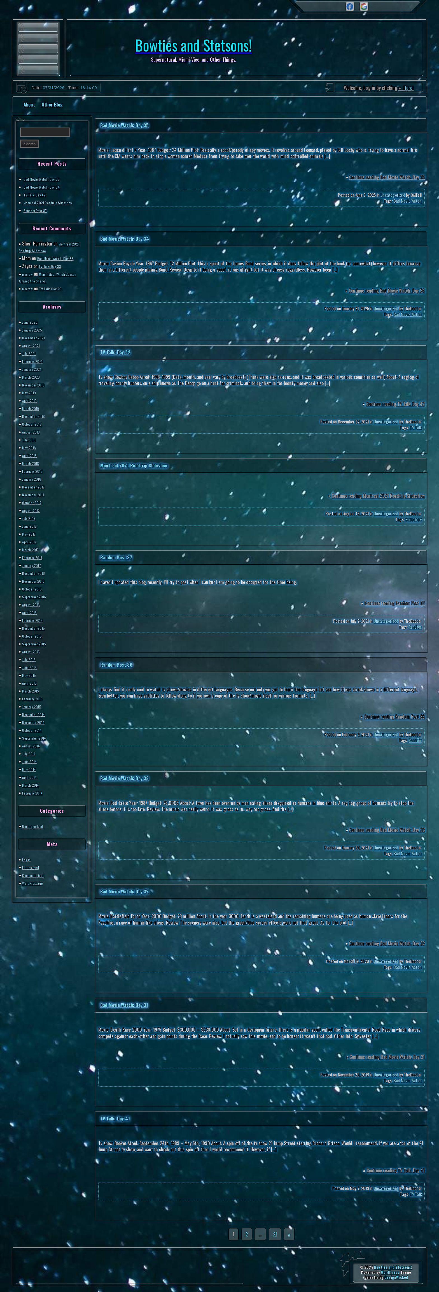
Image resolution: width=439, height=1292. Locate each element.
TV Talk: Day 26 (55, 288)
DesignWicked (396, 1277)
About (29, 104)
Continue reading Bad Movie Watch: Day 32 (387, 943)
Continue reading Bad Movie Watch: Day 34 (387, 290)
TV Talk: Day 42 (37, 194)
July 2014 (30, 753)
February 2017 (34, 557)
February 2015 (34, 698)
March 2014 (33, 784)
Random (415, 627)
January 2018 (33, 478)
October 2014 (34, 729)
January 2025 (34, 329)
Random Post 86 (116, 664)
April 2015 (31, 682)
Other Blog (52, 104)
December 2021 (36, 337)
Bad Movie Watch (408, 201)
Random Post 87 (38, 210)
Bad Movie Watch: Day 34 (46, 186)
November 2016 (36, 580)
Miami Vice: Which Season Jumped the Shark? (47, 277)
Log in (27, 859)
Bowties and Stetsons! (393, 1267)
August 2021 (33, 345)
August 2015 (33, 651)
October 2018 (34, 423)
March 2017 (32, 549)
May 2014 (30, 769)
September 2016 (37, 596)
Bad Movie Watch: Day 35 (46, 178)
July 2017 (30, 518)
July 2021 (30, 353)
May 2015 (30, 675)
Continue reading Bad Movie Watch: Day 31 (387, 1056)
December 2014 (36, 714)
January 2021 (33, 368)
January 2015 (33, 706)
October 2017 (34, 502)
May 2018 (30, 447)
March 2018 (32, 463)
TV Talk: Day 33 (52, 266)
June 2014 (31, 761)
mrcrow (29, 273)
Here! (408, 87)
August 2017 (33, 510)
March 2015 (32, 690)
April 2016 (31, 612)
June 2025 (31, 321)
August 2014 (33, 745)
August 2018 (33, 431)
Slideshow (413, 519)
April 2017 (31, 541)
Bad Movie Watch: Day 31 (124, 1005)
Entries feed (33, 867)
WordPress (390, 1272)
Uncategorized (35, 826)
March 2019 (32, 408)
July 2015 (30, 659)
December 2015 (36, 627)
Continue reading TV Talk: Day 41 (396, 1170)
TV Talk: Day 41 (115, 1118)
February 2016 (34, 620)
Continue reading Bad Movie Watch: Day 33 (387, 829)
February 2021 (34, 361)
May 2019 (30, 392)
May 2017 (30, 533)
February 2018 (34, 470)
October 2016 (34, 588)
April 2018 (31, 455)
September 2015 (37, 643)
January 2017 (33, 565)
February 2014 (35, 792)
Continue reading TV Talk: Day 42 (395, 403)
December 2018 (36, 416)
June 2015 (31, 667)
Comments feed (36, 875)
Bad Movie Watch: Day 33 (59, 258)
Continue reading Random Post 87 (395, 603)
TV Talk (416, 427)
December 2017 (36, 486)
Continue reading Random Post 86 (394, 716)
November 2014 (36, 722)
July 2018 (30, 439)
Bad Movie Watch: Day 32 (124, 891)
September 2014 (37, 737)
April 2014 (31, 777)
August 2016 (33, 604)
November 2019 (36, 384)
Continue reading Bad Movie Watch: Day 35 (387, 177)
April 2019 (31, 400)
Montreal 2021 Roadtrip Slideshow (54, 202)
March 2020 (33, 376)
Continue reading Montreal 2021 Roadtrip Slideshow (378, 495)
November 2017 (36, 494)
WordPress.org (35, 882)
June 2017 (31, 525)
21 (275, 1234)
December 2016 (36, 572)
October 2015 (34, 635)
